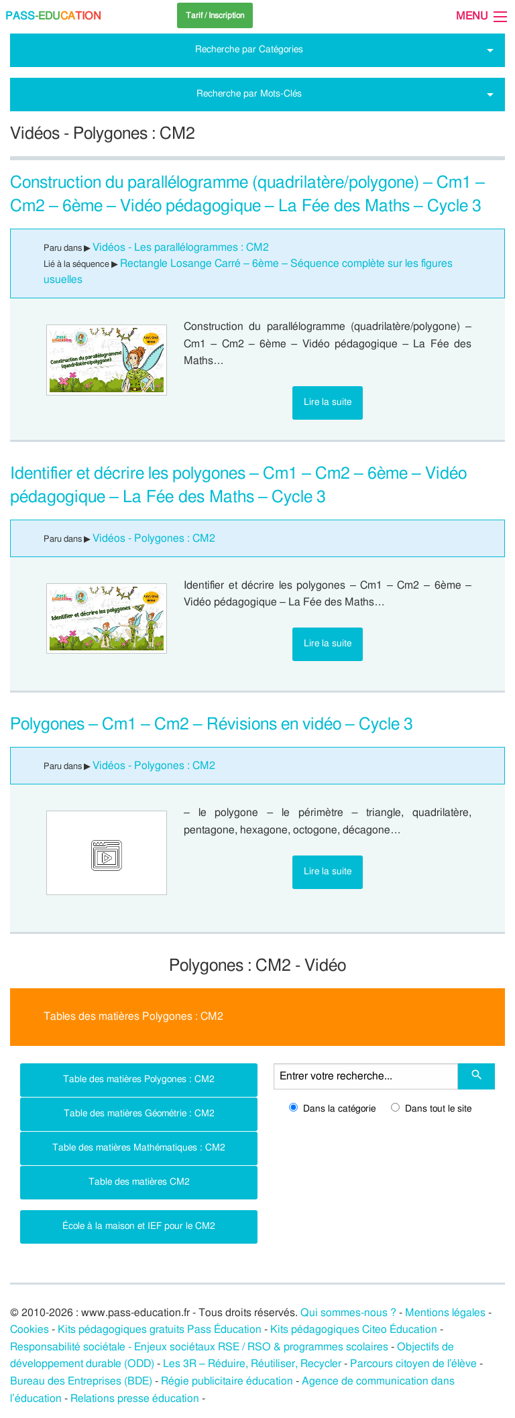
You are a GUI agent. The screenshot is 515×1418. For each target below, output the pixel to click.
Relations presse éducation (134, 1398)
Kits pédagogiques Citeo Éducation (353, 1329)
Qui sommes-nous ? (348, 1312)
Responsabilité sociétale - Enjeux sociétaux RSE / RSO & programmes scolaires (199, 1347)
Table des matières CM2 (139, 1182)
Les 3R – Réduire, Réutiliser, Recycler (252, 1363)
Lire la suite (327, 402)
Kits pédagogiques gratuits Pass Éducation (160, 1329)
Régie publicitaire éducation (227, 1381)
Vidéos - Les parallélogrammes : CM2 (181, 247)
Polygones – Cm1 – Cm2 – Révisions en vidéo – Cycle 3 (211, 724)
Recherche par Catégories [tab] (249, 49)
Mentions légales (445, 1312)
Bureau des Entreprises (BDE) (81, 1381)
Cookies (29, 1329)
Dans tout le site (431, 1109)
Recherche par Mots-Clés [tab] (249, 93)
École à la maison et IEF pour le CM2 (138, 1226)
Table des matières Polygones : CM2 (139, 1079)
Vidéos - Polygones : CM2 (154, 538)
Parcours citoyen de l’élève (413, 1363)
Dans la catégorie (332, 1109)
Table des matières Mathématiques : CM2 (138, 1147)
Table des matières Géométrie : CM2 (139, 1113)
